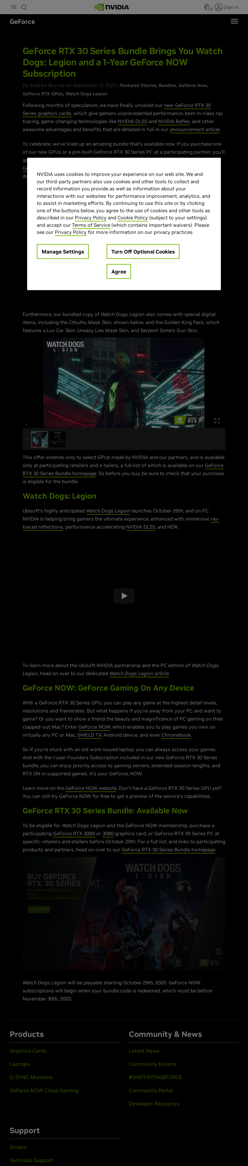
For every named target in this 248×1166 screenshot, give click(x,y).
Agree (118, 271)
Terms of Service (91, 225)
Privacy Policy (91, 218)
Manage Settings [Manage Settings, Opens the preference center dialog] (63, 251)
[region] (124, 224)
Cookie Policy (133, 218)
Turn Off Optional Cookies (143, 251)
